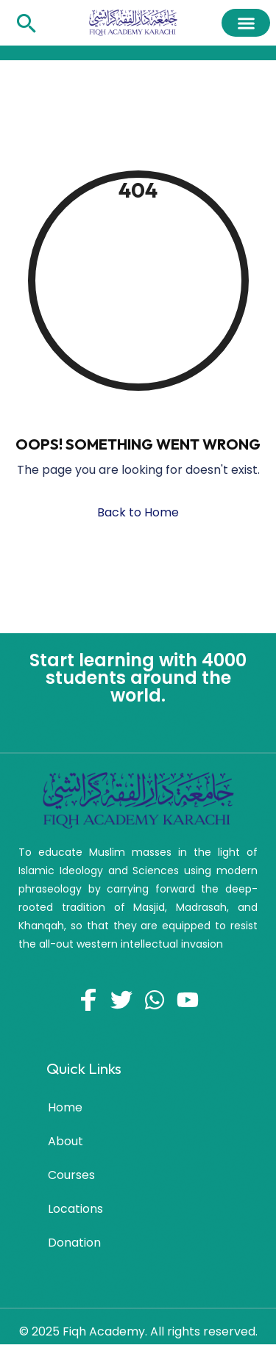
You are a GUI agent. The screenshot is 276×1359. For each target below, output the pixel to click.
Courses (71, 1175)
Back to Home (138, 512)
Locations (75, 1208)
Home (65, 1107)
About (65, 1141)
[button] (246, 23)
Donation (74, 1242)
